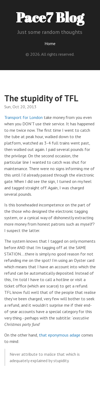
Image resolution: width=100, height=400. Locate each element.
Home (50, 43)
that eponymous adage (59, 335)
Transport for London (23, 117)
